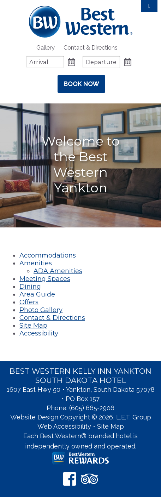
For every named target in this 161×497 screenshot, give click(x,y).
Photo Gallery (40, 310)
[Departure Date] (101, 62)
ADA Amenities (58, 271)
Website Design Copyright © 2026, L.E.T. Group (80, 417)
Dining (30, 286)
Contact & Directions (91, 47)
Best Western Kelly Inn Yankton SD (81, 21)
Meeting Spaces (44, 279)
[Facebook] (69, 478)
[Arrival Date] (45, 62)
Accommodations (47, 255)
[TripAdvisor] (89, 478)
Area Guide (37, 294)
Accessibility (38, 333)
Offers (28, 302)
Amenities (35, 263)
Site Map (33, 325)
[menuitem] (45, 47)
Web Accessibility (64, 426)
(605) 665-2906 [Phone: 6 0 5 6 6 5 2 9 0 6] (91, 408)
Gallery (45, 47)
